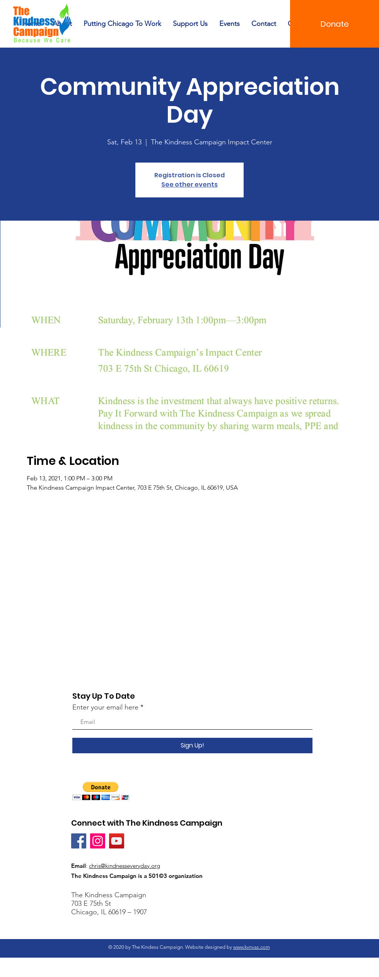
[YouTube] (116, 840)
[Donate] (334, 24)
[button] (100, 791)
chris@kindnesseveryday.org (124, 865)
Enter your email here (105, 707)
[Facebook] (78, 840)
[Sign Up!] (192, 745)
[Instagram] (97, 840)
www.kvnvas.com (251, 947)
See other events (189, 184)
